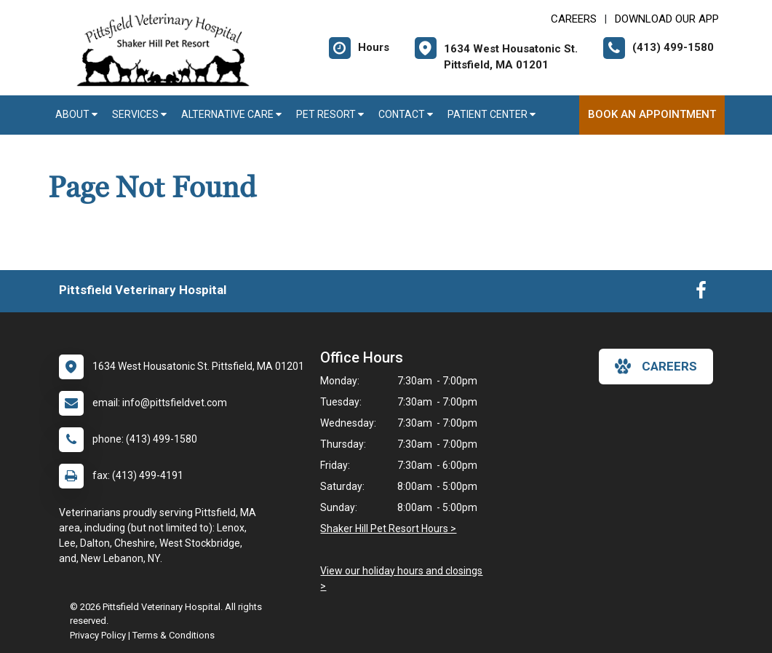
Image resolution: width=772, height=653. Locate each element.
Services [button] (139, 114)
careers (656, 366)
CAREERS (574, 18)
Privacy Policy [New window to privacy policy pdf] (98, 635)
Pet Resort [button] (330, 114)
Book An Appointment (652, 114)
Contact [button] (405, 114)
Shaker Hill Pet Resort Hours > (388, 528)
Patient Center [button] (491, 114)
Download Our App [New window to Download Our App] (667, 18)
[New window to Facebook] (701, 293)
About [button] (76, 114)
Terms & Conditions (173, 635)
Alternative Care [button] (231, 114)
